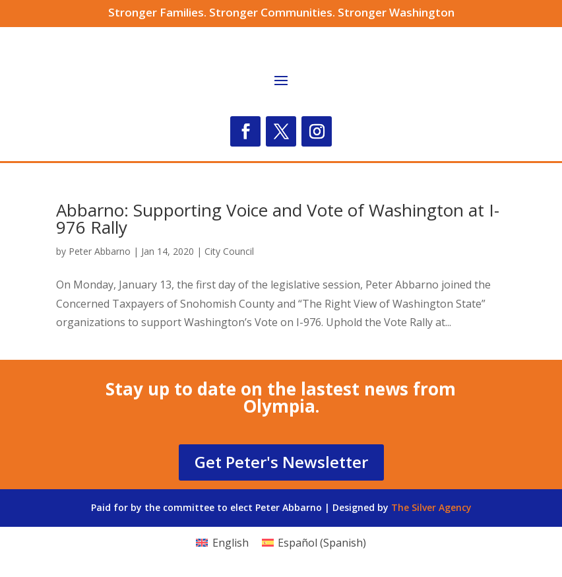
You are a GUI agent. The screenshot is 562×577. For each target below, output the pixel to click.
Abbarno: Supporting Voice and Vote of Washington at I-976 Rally (277, 218)
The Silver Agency (431, 507)
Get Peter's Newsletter (281, 462)
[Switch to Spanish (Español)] (314, 542)
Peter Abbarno (100, 251)
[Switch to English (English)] (222, 542)
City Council (229, 251)
